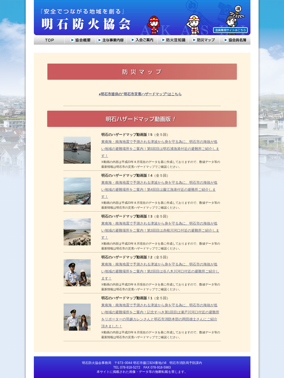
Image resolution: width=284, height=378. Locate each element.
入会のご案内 (142, 40)
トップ (49, 40)
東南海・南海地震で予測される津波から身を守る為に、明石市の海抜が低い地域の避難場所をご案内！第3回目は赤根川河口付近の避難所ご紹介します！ (160, 230)
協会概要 (80, 40)
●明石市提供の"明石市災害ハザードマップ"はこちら (140, 94)
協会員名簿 (235, 40)
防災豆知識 (173, 40)
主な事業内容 (111, 40)
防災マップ (204, 40)
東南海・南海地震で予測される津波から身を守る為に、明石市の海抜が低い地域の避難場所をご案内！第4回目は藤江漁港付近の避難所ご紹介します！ (159, 189)
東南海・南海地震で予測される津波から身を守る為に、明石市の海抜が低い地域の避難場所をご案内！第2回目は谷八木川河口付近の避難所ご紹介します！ (160, 271)
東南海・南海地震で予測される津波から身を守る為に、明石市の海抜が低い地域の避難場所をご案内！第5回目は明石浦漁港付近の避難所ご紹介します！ (160, 149)
